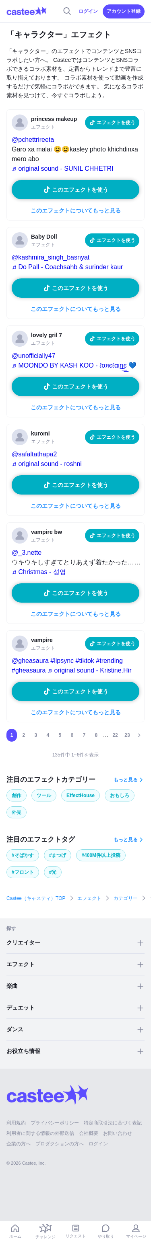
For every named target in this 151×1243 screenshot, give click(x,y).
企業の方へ (18, 1144)
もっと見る (126, 780)
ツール (44, 795)
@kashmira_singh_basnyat (50, 257)
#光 (53, 872)
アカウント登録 (124, 11)
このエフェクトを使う (80, 189)
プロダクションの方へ (59, 1144)
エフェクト (89, 898)
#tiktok (85, 660)
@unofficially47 (33, 355)
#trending (109, 660)
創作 (16, 795)
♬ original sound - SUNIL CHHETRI (62, 168)
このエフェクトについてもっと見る (76, 210)
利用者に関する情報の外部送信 (40, 1133)
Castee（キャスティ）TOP (35, 898)
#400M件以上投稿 (100, 855)
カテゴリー (126, 898)
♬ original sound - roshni (47, 463)
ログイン (88, 11)
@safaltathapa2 (34, 454)
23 (127, 735)
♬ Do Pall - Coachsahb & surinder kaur (67, 267)
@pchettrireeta (33, 139)
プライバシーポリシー (55, 1123)
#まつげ (57, 855)
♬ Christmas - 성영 (39, 571)
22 (115, 735)
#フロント (23, 872)
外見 (16, 812)
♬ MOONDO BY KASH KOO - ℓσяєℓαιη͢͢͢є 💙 (74, 365)
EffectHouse (80, 795)
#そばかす (23, 855)
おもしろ (119, 795)
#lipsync (62, 660)
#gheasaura (29, 670)
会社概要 (88, 1133)
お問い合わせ (117, 1133)
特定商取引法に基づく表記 (113, 1123)
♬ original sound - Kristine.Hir (90, 670)
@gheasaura (30, 660)
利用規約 (16, 1123)
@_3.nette (26, 552)
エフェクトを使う (116, 122)
